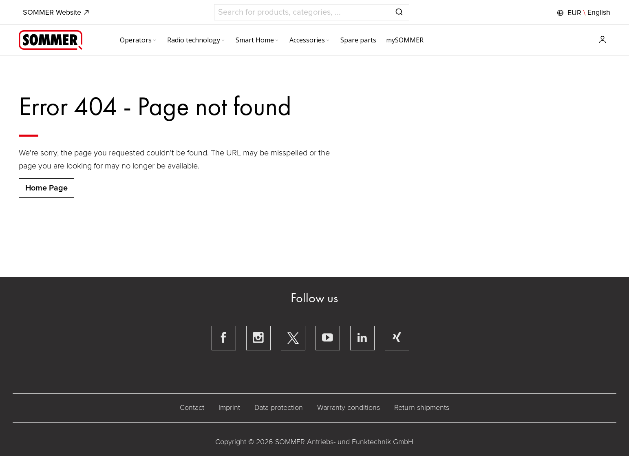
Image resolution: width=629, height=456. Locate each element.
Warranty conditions (348, 407)
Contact (192, 407)
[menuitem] (138, 40)
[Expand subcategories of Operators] (154, 41)
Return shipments (421, 407)
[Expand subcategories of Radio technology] (223, 41)
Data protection (278, 407)
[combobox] (311, 12)
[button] (582, 12)
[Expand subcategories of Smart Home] (277, 41)
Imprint (229, 407)
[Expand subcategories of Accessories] (328, 41)
